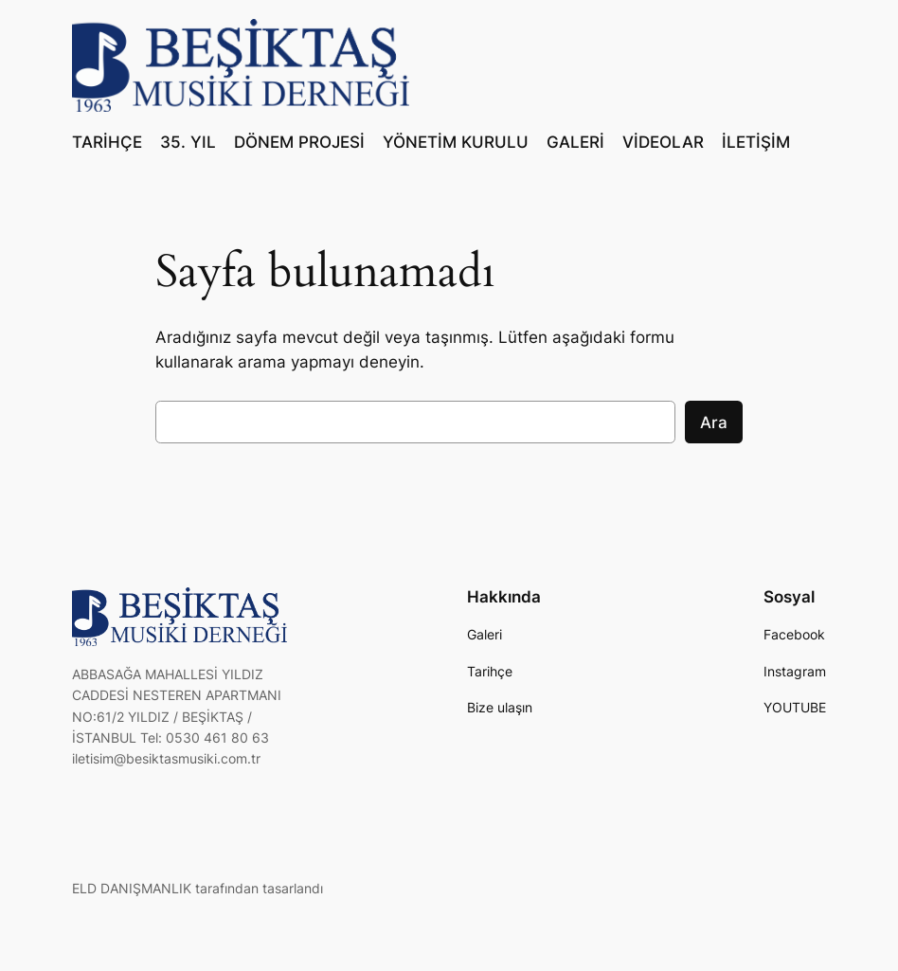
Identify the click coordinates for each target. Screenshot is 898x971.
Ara (713, 422)
